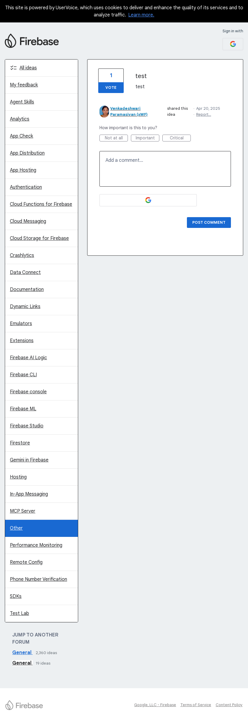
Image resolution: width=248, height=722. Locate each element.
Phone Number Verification (38, 579)
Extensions (22, 341)
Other (16, 528)
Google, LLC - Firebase (155, 704)
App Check (21, 136)
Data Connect (25, 272)
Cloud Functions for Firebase (41, 204)
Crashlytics (22, 255)
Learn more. (141, 15)
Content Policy (229, 704)
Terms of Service (195, 704)
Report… (203, 114)
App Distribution (27, 153)
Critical (180, 138)
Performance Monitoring (36, 545)
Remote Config (26, 562)
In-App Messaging (29, 494)
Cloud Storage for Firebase (39, 238)
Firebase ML (23, 409)
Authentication (26, 187)
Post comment (209, 222)
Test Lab (19, 613)
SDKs (16, 596)
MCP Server (22, 511)
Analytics (19, 119)
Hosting (18, 477)
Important (148, 138)
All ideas (28, 68)
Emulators (21, 324)
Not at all (116, 138)
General (22, 653)
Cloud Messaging (28, 221)
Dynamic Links (25, 307)
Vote (111, 87)
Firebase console (28, 392)
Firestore (20, 443)
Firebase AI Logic (28, 358)
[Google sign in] (233, 44)
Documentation (27, 290)
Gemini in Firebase (29, 460)
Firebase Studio (26, 426)
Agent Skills (22, 102)
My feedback (24, 85)
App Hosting (23, 170)
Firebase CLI (23, 375)
